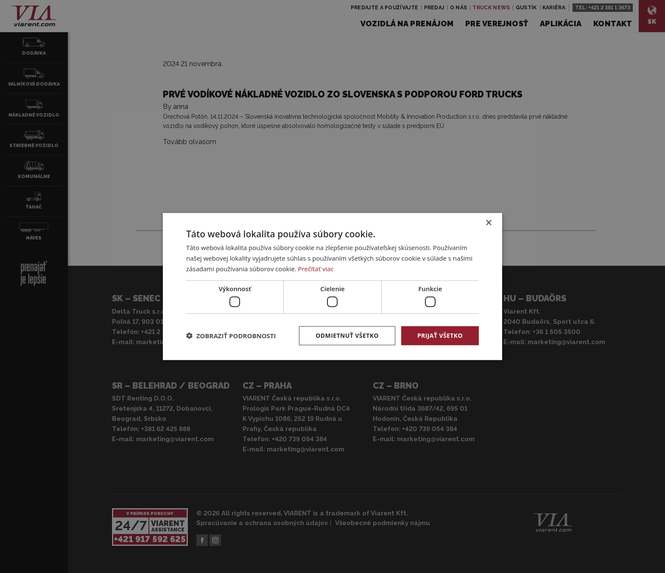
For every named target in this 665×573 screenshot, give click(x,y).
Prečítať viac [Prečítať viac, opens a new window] (315, 268)
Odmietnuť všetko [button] (347, 335)
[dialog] (332, 286)
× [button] (488, 223)
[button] (231, 335)
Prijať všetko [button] (440, 335)
